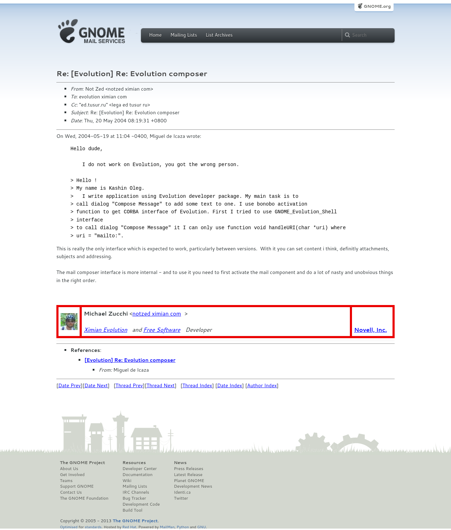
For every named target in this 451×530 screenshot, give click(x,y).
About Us (69, 468)
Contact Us (71, 492)
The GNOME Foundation (84, 498)
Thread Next (161, 385)
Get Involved (72, 474)
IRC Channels (136, 492)
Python (183, 526)
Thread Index (197, 385)
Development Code (141, 504)
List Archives (219, 35)
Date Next (95, 385)
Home (155, 35)
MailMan (167, 526)
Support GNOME (77, 486)
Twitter (181, 498)
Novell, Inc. (370, 329)
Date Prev (69, 385)
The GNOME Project (82, 462)
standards (93, 526)
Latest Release (188, 474)
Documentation (138, 474)
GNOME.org (377, 6)
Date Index (229, 385)
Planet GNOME (189, 480)
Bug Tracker (134, 498)
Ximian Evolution (105, 329)
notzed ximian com (156, 313)
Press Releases (188, 468)
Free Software (161, 329)
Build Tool (132, 510)
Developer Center (140, 468)
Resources (134, 462)
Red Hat (129, 526)
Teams (66, 480)
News (180, 462)
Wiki (127, 480)
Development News (193, 486)
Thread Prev (129, 385)
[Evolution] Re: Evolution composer (130, 360)
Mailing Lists (183, 35)
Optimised (69, 526)
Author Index (262, 385)
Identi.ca (182, 492)
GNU (201, 526)
